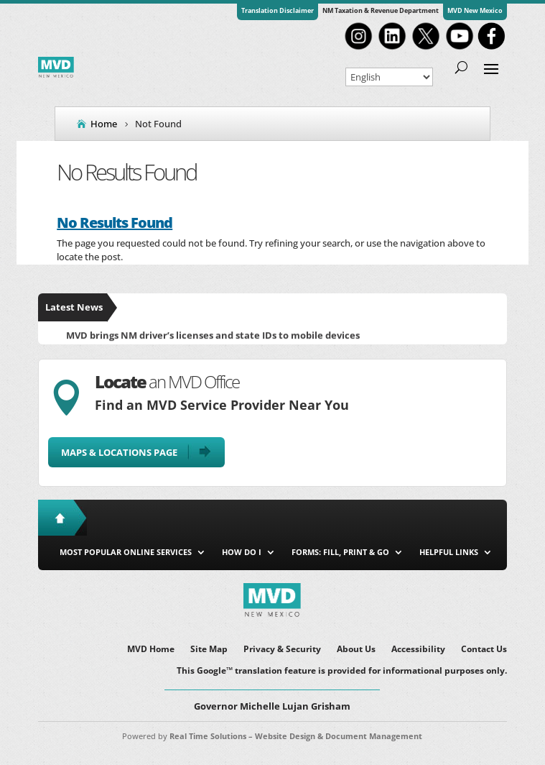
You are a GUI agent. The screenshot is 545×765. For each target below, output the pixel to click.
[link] (358, 48)
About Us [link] (356, 649)
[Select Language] (389, 77)
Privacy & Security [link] (282, 649)
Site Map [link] (209, 649)
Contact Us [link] (484, 649)
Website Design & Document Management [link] (338, 735)
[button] (491, 67)
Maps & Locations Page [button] (119, 452)
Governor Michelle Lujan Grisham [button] (272, 706)
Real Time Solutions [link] (207, 735)
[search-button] (461, 67)
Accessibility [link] (418, 649)
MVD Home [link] (150, 649)
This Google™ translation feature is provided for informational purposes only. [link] (342, 671)
